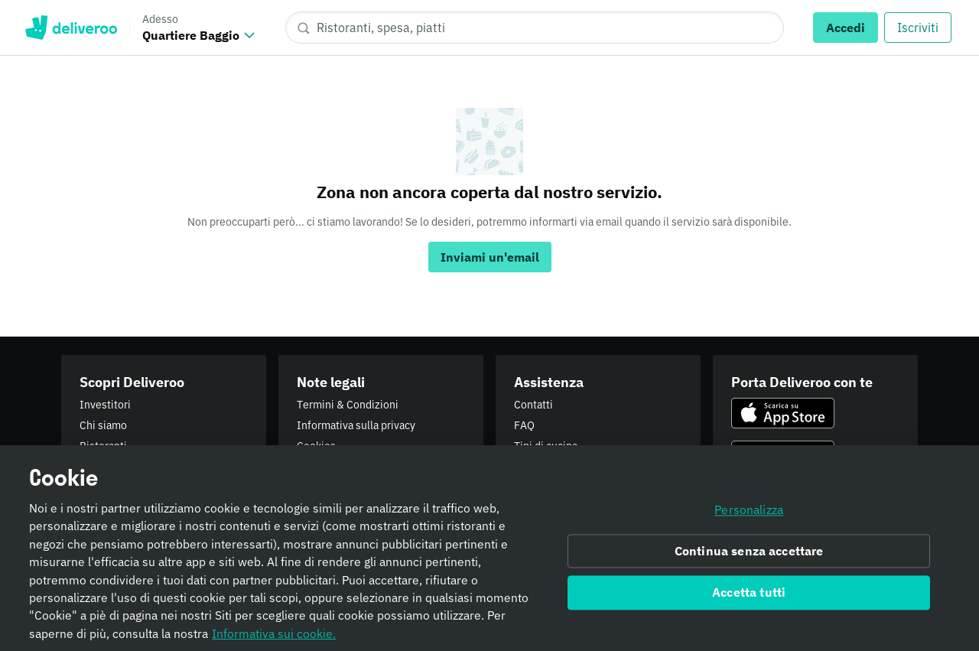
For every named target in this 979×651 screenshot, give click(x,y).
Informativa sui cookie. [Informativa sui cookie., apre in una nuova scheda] (274, 638)
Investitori (105, 405)
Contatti (533, 405)
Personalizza (748, 514)
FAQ (524, 425)
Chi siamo (103, 425)
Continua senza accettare (749, 555)
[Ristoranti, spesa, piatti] (534, 27)
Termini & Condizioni (347, 405)
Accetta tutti (748, 597)
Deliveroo (70, 27)
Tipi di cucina (545, 446)
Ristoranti (103, 446)
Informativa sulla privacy (356, 425)
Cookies (316, 446)
